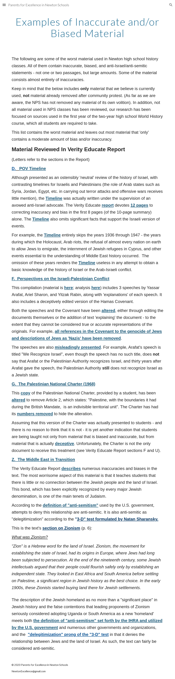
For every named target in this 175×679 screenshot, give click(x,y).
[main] (87, 27)
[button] (4, 5)
